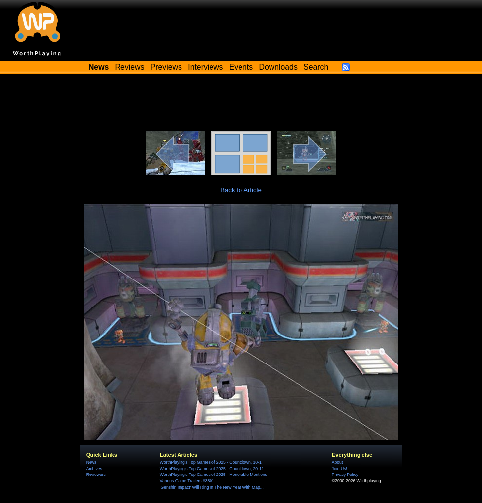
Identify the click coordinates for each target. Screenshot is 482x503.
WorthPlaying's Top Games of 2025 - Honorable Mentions (213, 474)
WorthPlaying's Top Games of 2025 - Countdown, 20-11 (212, 468)
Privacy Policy (345, 474)
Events (241, 67)
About (337, 462)
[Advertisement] (241, 104)
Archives (94, 468)
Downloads (278, 67)
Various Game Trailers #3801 (187, 480)
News (91, 462)
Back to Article (241, 190)
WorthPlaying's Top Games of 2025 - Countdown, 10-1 (211, 462)
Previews (166, 67)
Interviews (205, 67)
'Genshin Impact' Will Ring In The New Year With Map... (212, 487)
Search (315, 67)
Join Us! (339, 468)
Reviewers (96, 474)
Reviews (130, 67)
